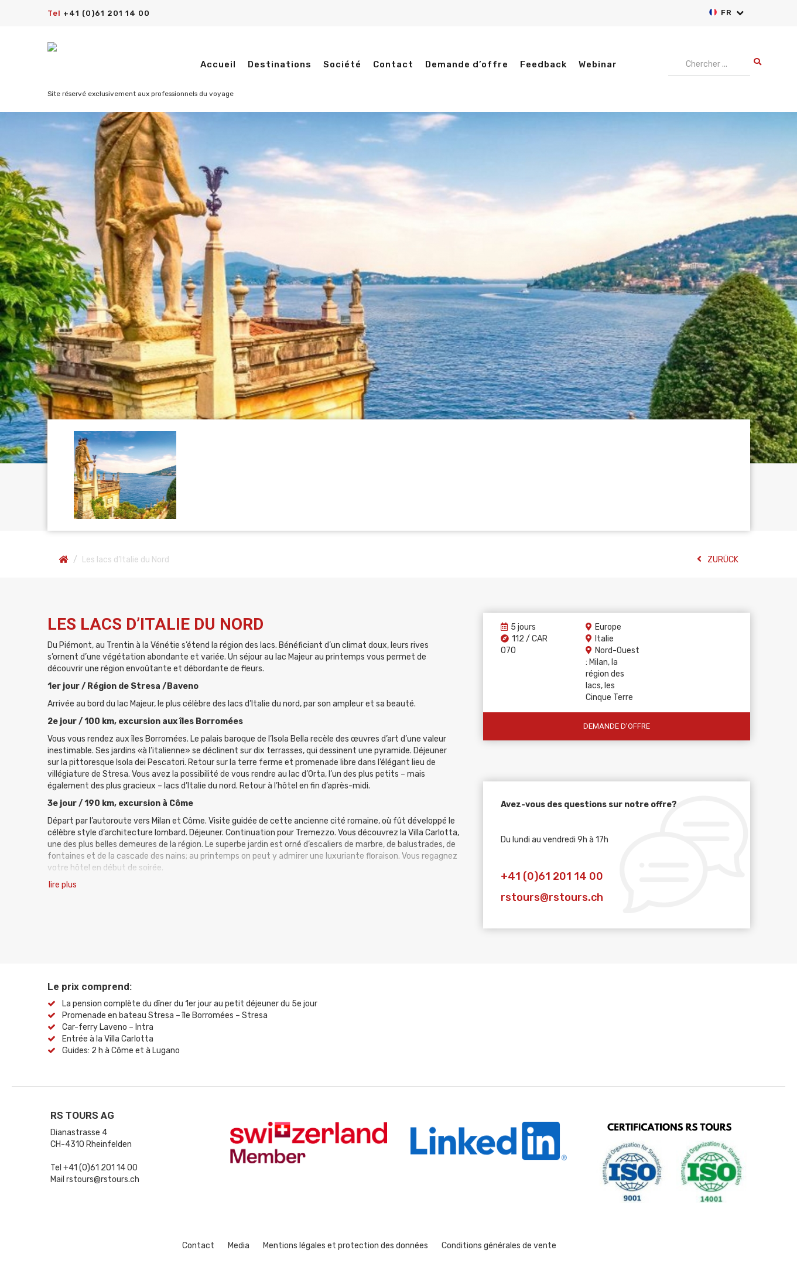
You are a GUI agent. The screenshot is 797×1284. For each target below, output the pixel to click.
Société (342, 64)
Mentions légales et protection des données (345, 1246)
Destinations (280, 64)
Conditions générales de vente (499, 1246)
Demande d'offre (616, 726)
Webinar (598, 64)
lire (63, 885)
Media (238, 1246)
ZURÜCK (717, 559)
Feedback (543, 64)
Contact (393, 64)
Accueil (218, 64)
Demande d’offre (466, 64)
